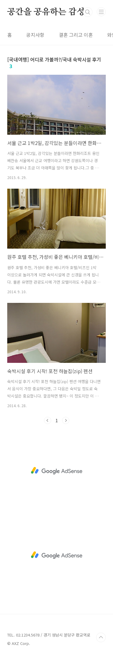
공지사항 (35, 34)
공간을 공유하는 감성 (46, 12)
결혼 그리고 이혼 (76, 34)
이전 (47, 420)
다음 (65, 420)
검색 (87, 12)
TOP (101, 637)
